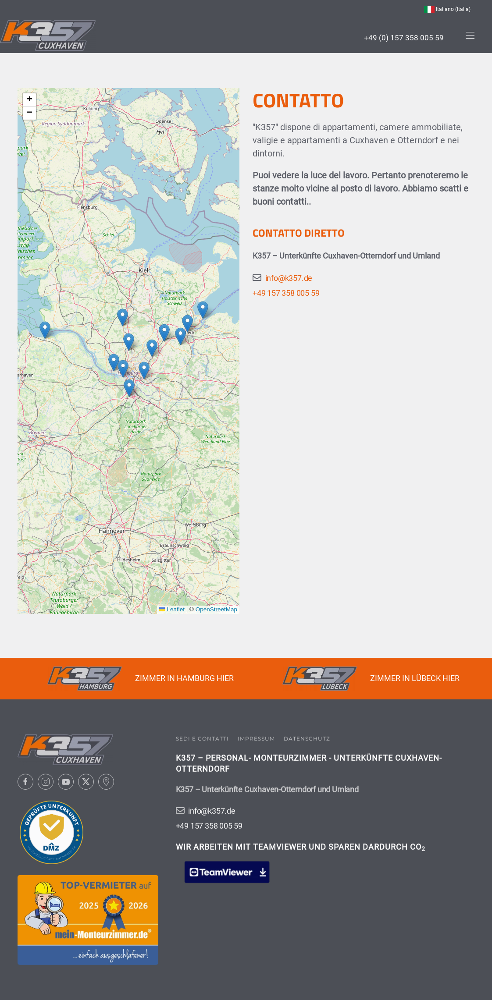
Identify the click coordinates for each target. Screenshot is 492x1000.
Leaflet (172, 609)
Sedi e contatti (202, 737)
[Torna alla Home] (48, 35)
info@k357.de (289, 278)
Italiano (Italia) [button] (447, 9)
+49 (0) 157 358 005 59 (404, 37)
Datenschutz (307, 737)
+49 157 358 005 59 (286, 293)
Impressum (256, 737)
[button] (470, 35)
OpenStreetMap (216, 609)
